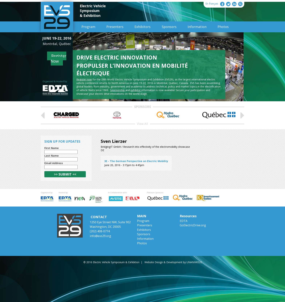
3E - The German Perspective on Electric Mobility (136, 161)
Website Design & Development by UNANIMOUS (173, 262)
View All (142, 124)
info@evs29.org (100, 236)
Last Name (51, 155)
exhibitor (136, 90)
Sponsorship (117, 90)
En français (211, 3)
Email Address (53, 163)
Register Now (59, 58)
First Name (51, 148)
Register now (84, 79)
